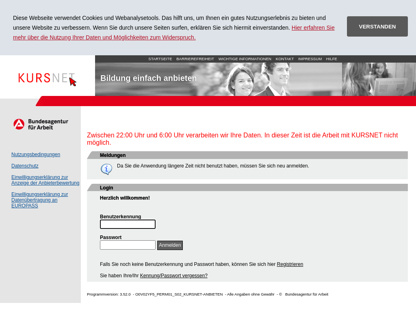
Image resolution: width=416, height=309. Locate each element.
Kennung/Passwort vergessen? (174, 276)
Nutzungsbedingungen (35, 154)
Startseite (47, 75)
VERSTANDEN (377, 27)
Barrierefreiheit (195, 59)
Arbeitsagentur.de (40, 124)
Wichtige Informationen (245, 59)
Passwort (110, 237)
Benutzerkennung (120, 217)
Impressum (310, 59)
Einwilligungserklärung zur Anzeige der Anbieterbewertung (45, 180)
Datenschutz (25, 166)
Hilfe (331, 59)
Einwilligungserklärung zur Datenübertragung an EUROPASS (39, 200)
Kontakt (285, 59)
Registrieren (290, 264)
